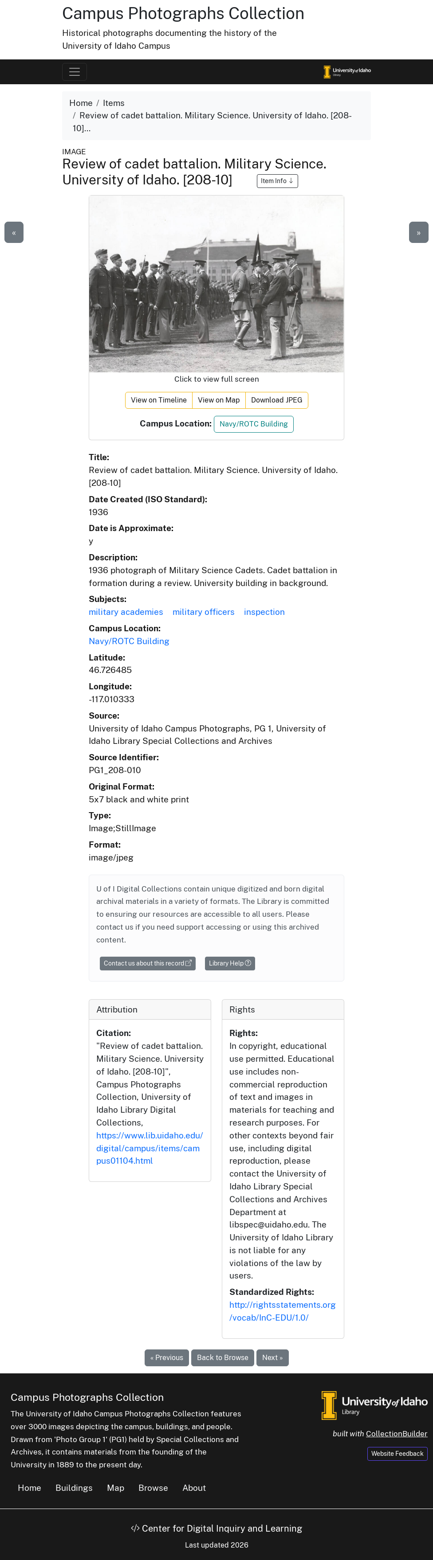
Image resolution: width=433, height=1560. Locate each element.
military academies (126, 612)
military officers (204, 612)
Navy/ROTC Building (254, 424)
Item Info (277, 180)
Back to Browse (222, 1357)
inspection (264, 612)
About (194, 1488)
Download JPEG (277, 400)
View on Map (219, 400)
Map (115, 1488)
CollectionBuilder (397, 1433)
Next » (272, 1357)
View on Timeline (159, 400)
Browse (153, 1488)
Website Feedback (397, 1453)
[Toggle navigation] (74, 72)
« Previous (166, 1357)
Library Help (230, 963)
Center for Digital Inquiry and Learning (216, 1528)
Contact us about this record (148, 963)
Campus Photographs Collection (183, 13)
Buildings (74, 1488)
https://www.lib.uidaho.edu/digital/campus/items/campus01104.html (149, 1148)
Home (81, 103)
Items (114, 103)
